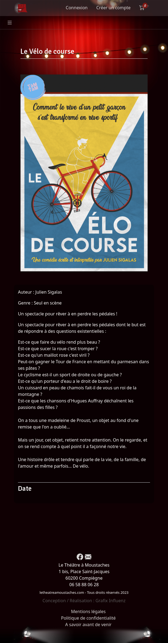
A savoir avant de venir (88, 625)
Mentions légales (88, 611)
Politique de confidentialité (88, 618)
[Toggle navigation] (9, 22)
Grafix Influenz (110, 601)
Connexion (77, 8)
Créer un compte (113, 8)
